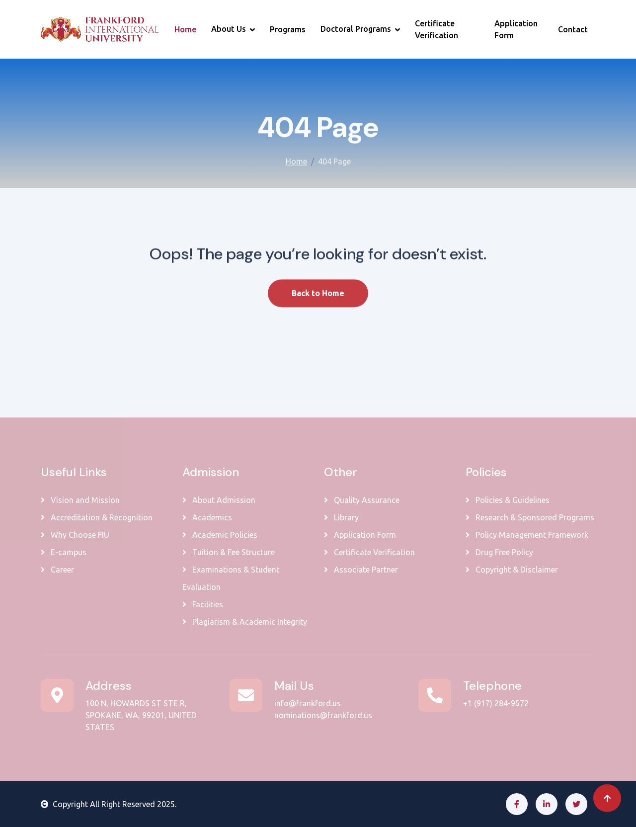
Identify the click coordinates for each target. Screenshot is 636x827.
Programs (288, 29)
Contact (573, 29)
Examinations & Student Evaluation (230, 578)
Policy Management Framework (527, 534)
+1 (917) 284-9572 (496, 703)
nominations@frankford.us (323, 715)
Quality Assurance (361, 500)
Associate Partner (361, 569)
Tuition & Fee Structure (228, 552)
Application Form (516, 29)
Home (185, 29)
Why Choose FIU (75, 534)
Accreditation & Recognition (97, 517)
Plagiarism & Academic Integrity (244, 621)
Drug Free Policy (499, 552)
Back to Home (318, 306)
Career (57, 569)
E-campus (63, 552)
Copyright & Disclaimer (512, 569)
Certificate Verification (436, 29)
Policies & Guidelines (508, 500)
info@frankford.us (307, 703)
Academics (207, 517)
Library (341, 517)
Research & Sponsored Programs (530, 517)
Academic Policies (219, 534)
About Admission (218, 500)
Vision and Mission (80, 500)
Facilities (202, 604)
